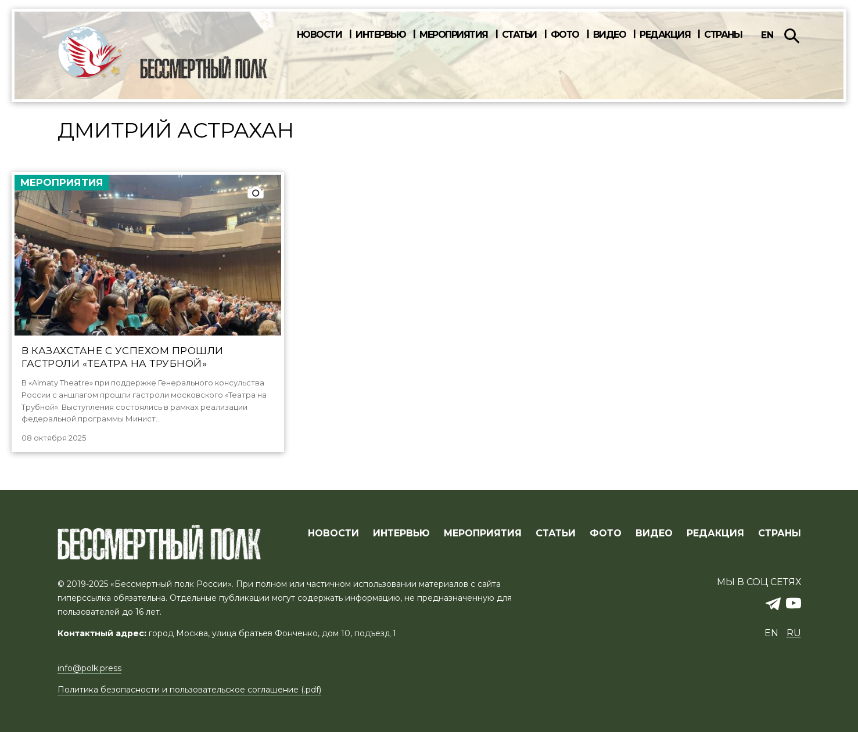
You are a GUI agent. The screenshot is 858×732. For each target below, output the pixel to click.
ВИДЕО (654, 533)
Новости (319, 34)
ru (794, 633)
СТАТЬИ (556, 533)
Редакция (665, 34)
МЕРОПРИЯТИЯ (483, 533)
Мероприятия (453, 34)
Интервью (380, 34)
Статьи (519, 34)
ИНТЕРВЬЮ (401, 533)
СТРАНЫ (779, 533)
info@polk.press (89, 668)
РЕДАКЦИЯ (715, 533)
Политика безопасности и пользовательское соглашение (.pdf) (189, 689)
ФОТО (606, 533)
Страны (723, 34)
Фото (565, 34)
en (767, 35)
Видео (609, 34)
